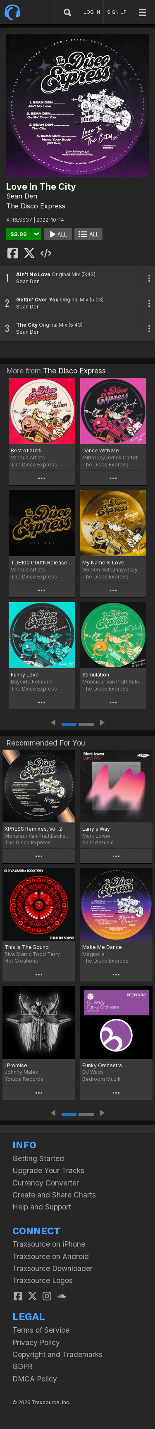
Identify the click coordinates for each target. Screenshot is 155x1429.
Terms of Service (40, 1330)
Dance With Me (100, 450)
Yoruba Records (24, 1079)
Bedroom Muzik (101, 1079)
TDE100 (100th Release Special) (42, 562)
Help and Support (41, 1206)
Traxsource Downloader (52, 1268)
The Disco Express (35, 206)
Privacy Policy (36, 1342)
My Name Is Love (103, 562)
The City (27, 325)
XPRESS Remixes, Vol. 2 (33, 829)
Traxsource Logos (42, 1280)
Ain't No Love (33, 274)
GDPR (22, 1366)
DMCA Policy (34, 1378)
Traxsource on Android (50, 1256)
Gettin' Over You (37, 299)
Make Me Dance (102, 947)
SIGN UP (116, 12)
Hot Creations (21, 961)
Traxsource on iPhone (48, 1244)
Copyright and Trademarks (57, 1354)
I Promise (16, 1065)
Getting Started (38, 1158)
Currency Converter (45, 1182)
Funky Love (25, 674)
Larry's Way (96, 829)
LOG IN (91, 12)
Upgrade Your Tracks (48, 1170)
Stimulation (95, 674)
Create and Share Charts (54, 1194)
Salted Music (98, 842)
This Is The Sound (27, 947)
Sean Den (21, 196)
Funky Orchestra (102, 1065)
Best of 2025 (26, 450)
